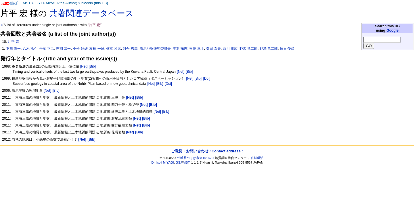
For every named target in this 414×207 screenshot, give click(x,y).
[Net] (84, 66)
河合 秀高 (130, 49)
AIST (26, 3)
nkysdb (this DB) (94, 3)
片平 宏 (13, 42)
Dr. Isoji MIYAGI (163, 162)
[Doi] (206, 78)
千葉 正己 (46, 49)
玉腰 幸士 (196, 49)
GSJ (38, 3)
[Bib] (92, 66)
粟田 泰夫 (213, 49)
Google (392, 30)
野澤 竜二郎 (269, 49)
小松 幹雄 (80, 49)
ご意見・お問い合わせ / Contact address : (207, 151)
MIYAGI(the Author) (61, 3)
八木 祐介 (30, 49)
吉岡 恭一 (63, 49)
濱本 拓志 (179, 49)
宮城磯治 (257, 158)
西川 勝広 (230, 49)
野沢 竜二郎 (248, 49)
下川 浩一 (13, 49)
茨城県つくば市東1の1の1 (195, 158)
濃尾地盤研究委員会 (155, 49)
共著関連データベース (91, 13)
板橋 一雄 (96, 49)
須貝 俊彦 (287, 49)
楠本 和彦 (113, 49)
